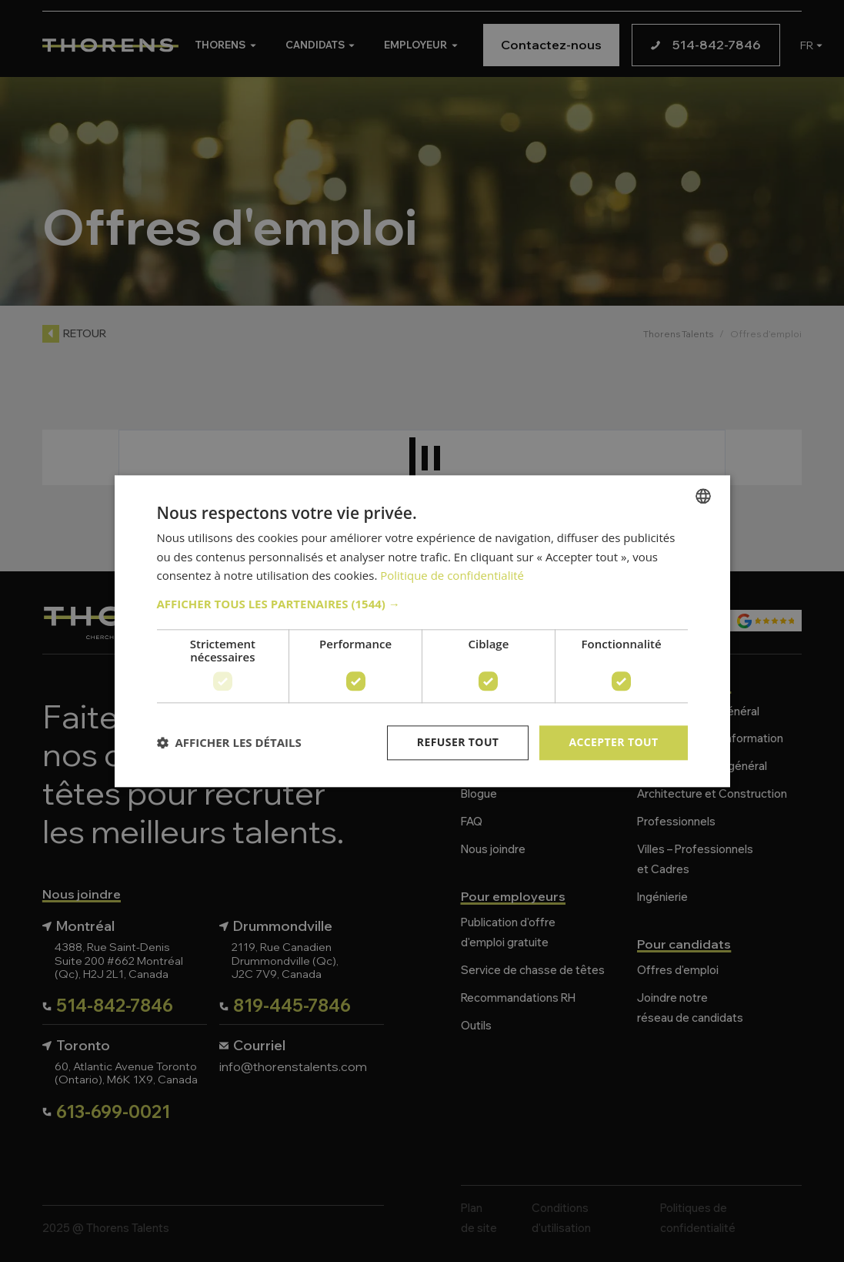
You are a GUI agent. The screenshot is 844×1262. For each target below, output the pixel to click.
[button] (422, 604)
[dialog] (422, 631)
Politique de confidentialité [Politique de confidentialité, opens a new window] (452, 576)
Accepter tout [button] (613, 742)
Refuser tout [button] (458, 742)
